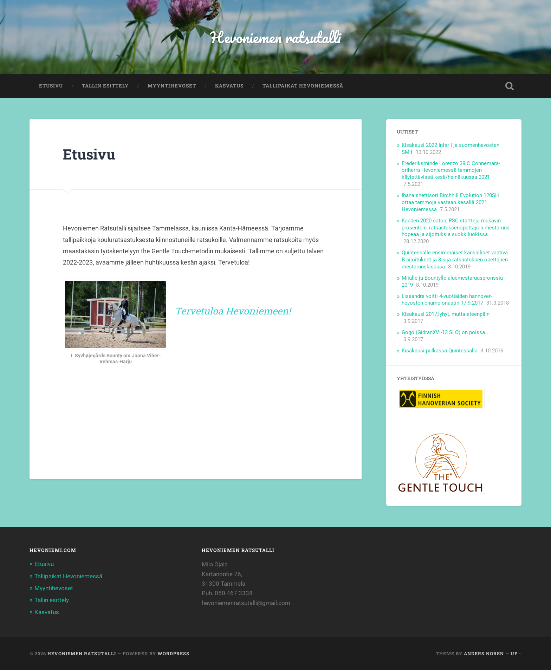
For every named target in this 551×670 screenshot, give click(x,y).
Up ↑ (516, 653)
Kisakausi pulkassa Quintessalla (440, 350)
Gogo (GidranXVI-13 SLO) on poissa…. (446, 332)
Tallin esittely (105, 86)
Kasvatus (229, 86)
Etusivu (51, 86)
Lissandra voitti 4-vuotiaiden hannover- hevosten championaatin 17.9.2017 (447, 299)
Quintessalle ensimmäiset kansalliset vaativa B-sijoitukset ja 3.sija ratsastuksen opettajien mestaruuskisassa (455, 259)
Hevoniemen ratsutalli (275, 37)
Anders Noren (484, 653)
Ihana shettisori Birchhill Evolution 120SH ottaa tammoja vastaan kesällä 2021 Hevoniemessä (450, 202)
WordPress (173, 653)
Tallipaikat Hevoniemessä (302, 86)
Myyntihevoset (172, 86)
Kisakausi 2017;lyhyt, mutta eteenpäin (446, 314)
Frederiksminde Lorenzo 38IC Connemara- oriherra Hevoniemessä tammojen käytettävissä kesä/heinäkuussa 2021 (451, 170)
